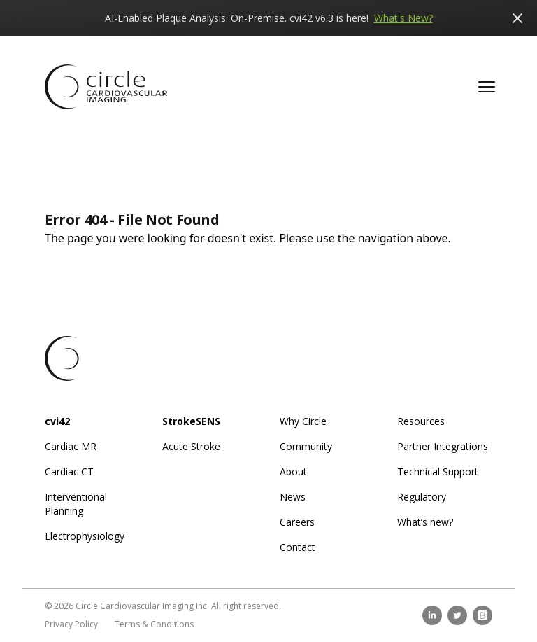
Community (306, 446)
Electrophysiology (84, 536)
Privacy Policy (71, 624)
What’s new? (425, 522)
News (293, 496)
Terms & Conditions (154, 624)
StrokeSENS (191, 421)
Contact (297, 547)
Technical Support (437, 471)
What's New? (403, 18)
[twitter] (457, 615)
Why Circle (303, 421)
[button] (486, 87)
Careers (297, 522)
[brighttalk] (482, 615)
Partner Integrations (442, 446)
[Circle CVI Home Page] (106, 86)
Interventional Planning (76, 503)
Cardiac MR (70, 446)
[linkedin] (432, 615)
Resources (421, 421)
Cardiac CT (69, 471)
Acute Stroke (191, 446)
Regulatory (421, 496)
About (293, 471)
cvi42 (57, 421)
